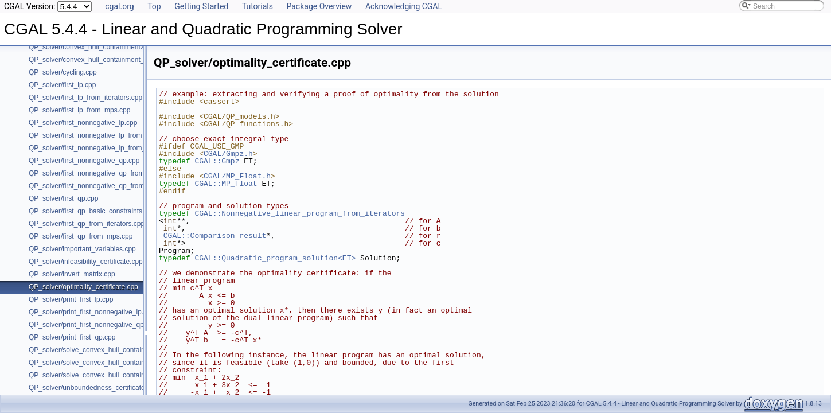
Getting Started (201, 6)
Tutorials (257, 6)
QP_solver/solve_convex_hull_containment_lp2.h (104, 363)
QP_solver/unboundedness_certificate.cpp (93, 388)
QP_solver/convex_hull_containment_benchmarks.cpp (112, 60)
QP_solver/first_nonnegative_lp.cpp (83, 123)
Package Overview (319, 6)
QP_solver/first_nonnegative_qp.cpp (84, 161)
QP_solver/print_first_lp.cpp (71, 299)
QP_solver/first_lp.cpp (62, 85)
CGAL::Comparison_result (214, 236)
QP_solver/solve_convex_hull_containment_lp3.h (104, 375)
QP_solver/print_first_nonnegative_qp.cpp (93, 325)
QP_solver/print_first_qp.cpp (72, 337)
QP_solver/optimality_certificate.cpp (83, 287)
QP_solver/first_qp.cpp (63, 198)
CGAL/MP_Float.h (237, 176)
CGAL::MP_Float (225, 183)
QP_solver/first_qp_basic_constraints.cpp (92, 211)
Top (154, 6)
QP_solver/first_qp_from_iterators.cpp (87, 224)
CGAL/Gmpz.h (228, 154)
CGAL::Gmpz (216, 161)
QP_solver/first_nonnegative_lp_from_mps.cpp (100, 148)
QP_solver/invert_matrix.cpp (72, 274)
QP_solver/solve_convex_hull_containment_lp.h (102, 350)
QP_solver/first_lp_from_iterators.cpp (85, 97)
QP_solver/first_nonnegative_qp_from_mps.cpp (101, 186)
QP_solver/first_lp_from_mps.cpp (79, 110)
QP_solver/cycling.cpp (63, 72)
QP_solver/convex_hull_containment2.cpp (93, 47)
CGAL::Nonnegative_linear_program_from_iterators (299, 213)
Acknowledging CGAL (403, 6)
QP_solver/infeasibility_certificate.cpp (86, 262)
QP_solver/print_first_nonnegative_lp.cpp (91, 312)
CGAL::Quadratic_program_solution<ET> (275, 258)
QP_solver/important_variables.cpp (82, 249)
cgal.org (119, 6)
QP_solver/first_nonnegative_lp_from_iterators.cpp (106, 135)
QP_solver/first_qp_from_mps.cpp (80, 236)
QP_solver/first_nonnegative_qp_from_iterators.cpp (107, 173)
